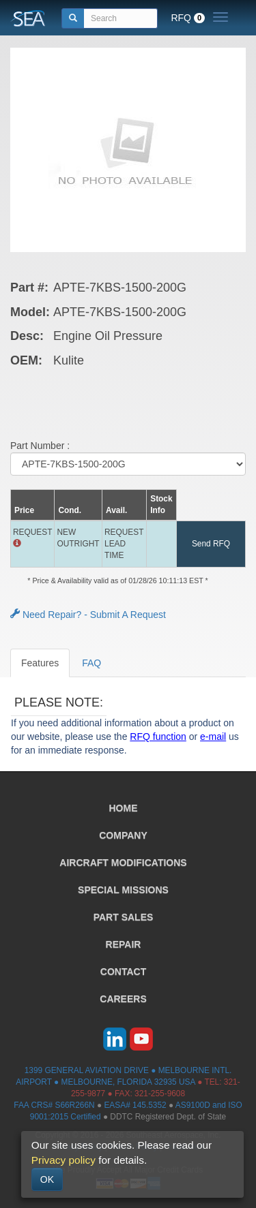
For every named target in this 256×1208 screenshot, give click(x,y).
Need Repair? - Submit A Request (88, 614)
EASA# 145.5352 (135, 1105)
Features (40, 662)
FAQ (91, 662)
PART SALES (124, 917)
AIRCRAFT (122, 862)
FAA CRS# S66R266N (54, 1105)
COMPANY (123, 835)
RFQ (188, 17)
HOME (123, 808)
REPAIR (123, 944)
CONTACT (123, 971)
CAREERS (123, 998)
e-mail (213, 736)
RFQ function (158, 736)
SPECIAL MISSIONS (123, 889)
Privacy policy (63, 1160)
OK (47, 1179)
